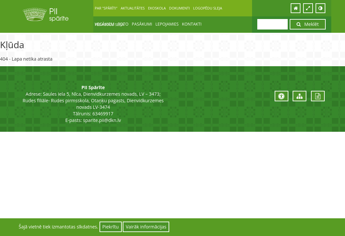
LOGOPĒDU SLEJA (207, 8)
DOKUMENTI (179, 8)
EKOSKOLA (157, 8)
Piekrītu (110, 227)
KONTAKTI (192, 24)
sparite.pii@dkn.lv (102, 120)
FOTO (123, 24)
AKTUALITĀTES (133, 8)
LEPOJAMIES (167, 24)
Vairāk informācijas (146, 227)
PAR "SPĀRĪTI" (106, 8)
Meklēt (308, 24)
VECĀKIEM (105, 24)
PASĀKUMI (142, 24)
